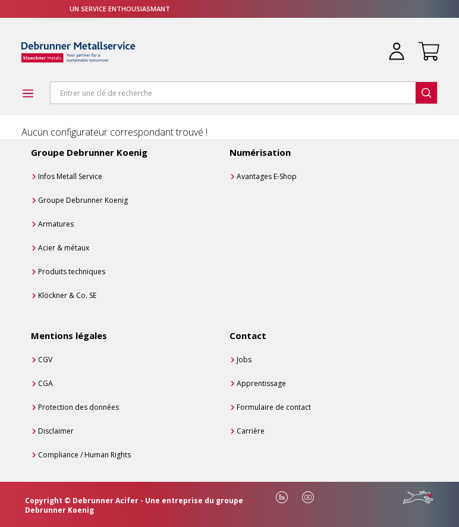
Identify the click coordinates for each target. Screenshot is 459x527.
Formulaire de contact (274, 407)
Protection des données (78, 407)
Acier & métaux (63, 248)
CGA (45, 383)
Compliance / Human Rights (84, 455)
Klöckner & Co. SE (67, 295)
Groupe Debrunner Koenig (83, 200)
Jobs (244, 360)
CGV (45, 360)
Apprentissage (261, 383)
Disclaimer (56, 431)
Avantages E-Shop (267, 176)
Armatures (56, 224)
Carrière (251, 431)
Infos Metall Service (70, 176)
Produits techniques (71, 271)
